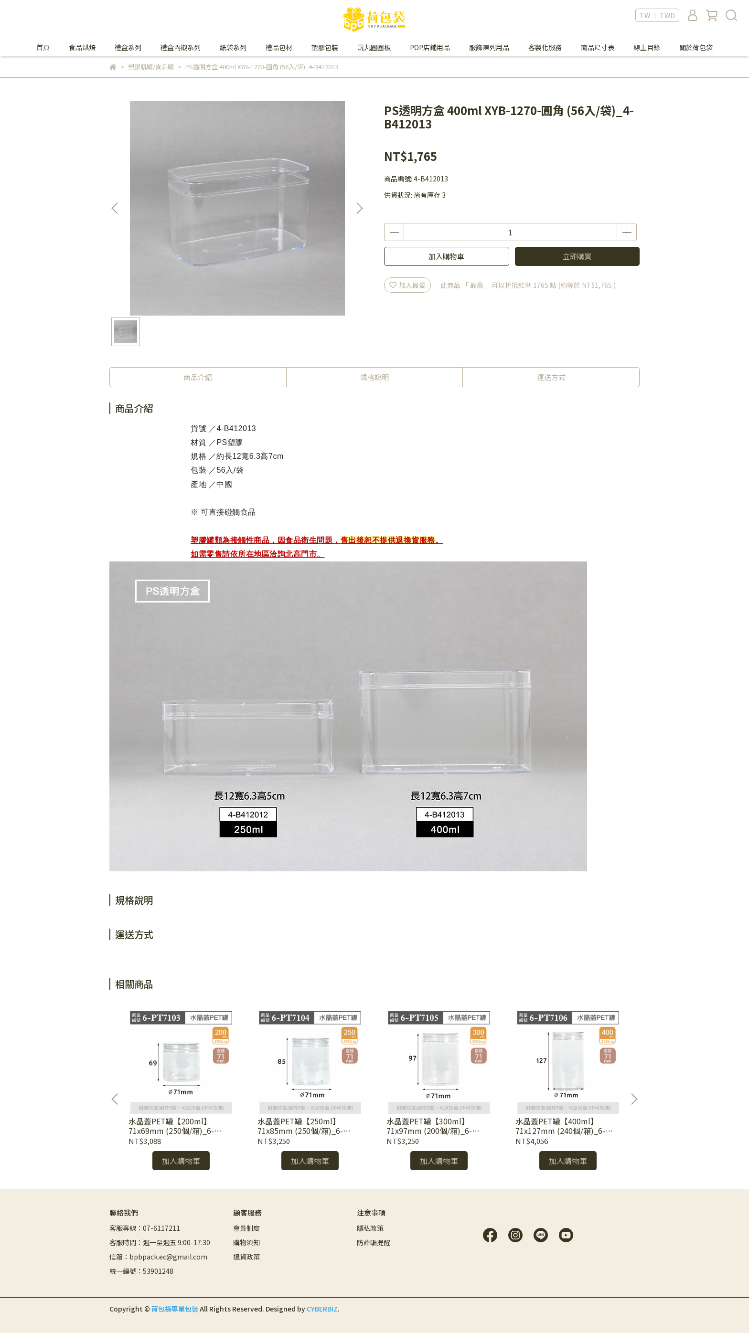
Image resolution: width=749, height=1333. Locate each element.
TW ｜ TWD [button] (657, 15)
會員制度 (246, 1228)
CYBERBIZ (322, 1308)
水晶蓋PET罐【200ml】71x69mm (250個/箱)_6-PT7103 (171, 1125)
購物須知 (246, 1242)
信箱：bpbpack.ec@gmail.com (158, 1256)
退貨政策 (246, 1256)
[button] (359, 208)
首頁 (43, 47)
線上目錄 (646, 47)
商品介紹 (197, 377)
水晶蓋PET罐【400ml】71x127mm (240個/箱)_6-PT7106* (560, 1125)
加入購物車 (446, 256)
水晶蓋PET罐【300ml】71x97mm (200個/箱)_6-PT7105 (429, 1125)
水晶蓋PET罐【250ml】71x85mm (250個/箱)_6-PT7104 (300, 1125)
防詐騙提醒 (373, 1242)
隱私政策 (370, 1228)
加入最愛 (407, 285)
